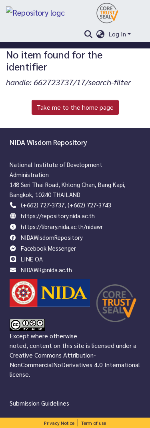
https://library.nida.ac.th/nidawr (62, 226)
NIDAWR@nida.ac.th (46, 269)
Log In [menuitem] (117, 34)
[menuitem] (100, 34)
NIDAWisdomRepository (52, 237)
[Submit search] (88, 34)
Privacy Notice (59, 423)
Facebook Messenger (48, 248)
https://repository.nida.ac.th (58, 215)
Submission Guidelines (39, 403)
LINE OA (32, 259)
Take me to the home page (75, 107)
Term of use (93, 423)
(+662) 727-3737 (42, 205)
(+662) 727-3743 (89, 205)
